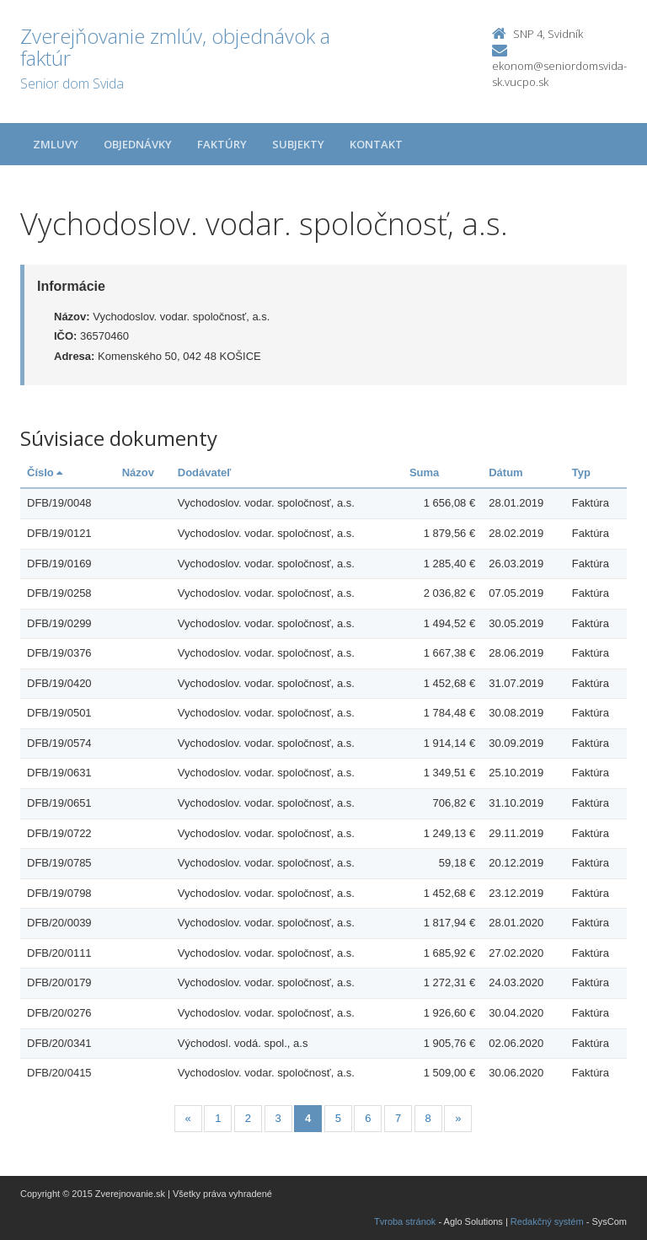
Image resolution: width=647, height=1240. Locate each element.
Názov (138, 472)
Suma (424, 472)
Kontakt (376, 144)
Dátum (505, 472)
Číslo (44, 472)
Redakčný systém (547, 1221)
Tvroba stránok (405, 1221)
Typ (581, 472)
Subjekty (298, 144)
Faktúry (222, 144)
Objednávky (138, 144)
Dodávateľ (205, 472)
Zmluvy (55, 144)
